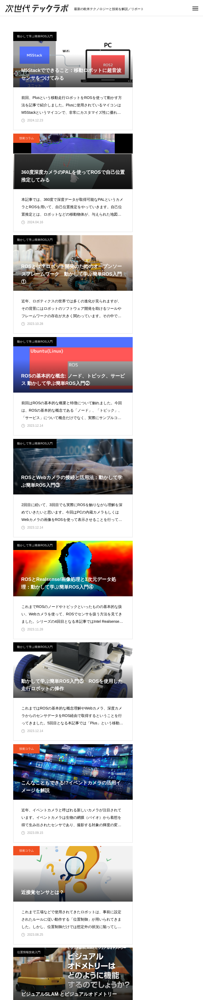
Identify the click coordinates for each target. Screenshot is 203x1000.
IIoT (138, 969)
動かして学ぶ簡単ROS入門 (35, 36)
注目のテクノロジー (78, 969)
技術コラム (119, 36)
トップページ (40, 969)
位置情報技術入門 (121, 459)
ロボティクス (163, 969)
